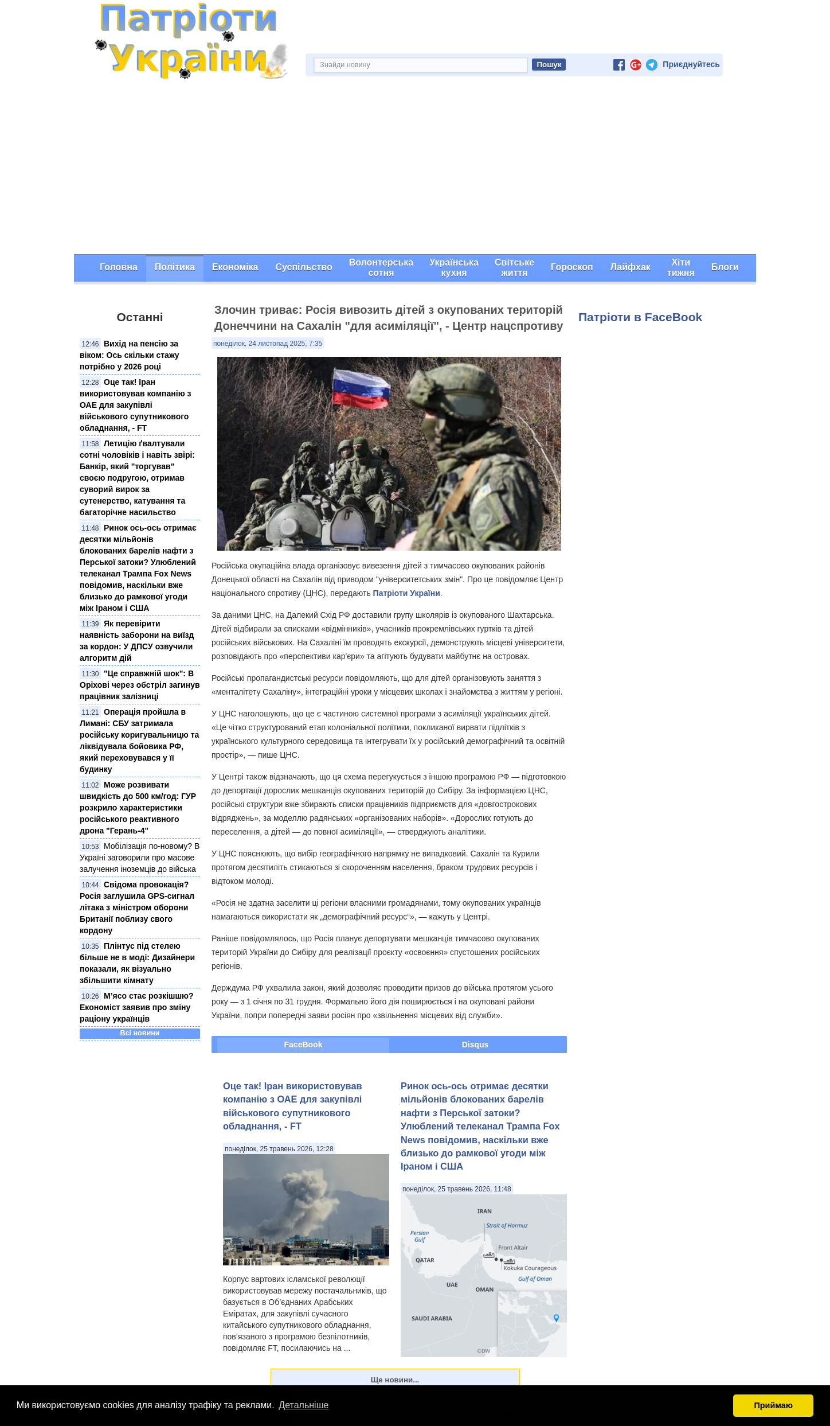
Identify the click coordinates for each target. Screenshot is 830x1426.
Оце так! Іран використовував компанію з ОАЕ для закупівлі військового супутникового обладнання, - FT (135, 405)
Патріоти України (406, 593)
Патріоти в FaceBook (640, 317)
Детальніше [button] (303, 1405)
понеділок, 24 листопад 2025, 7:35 (267, 344)
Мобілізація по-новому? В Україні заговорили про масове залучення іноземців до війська (139, 857)
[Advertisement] (415, 168)
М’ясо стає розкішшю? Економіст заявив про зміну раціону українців (137, 1007)
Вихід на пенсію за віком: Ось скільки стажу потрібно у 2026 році (129, 355)
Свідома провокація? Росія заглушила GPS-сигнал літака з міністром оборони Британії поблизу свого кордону (137, 907)
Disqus (475, 1044)
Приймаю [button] (773, 1405)
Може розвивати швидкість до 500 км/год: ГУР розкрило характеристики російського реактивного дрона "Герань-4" (138, 807)
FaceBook (303, 1044)
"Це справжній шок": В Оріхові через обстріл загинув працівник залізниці (140, 685)
